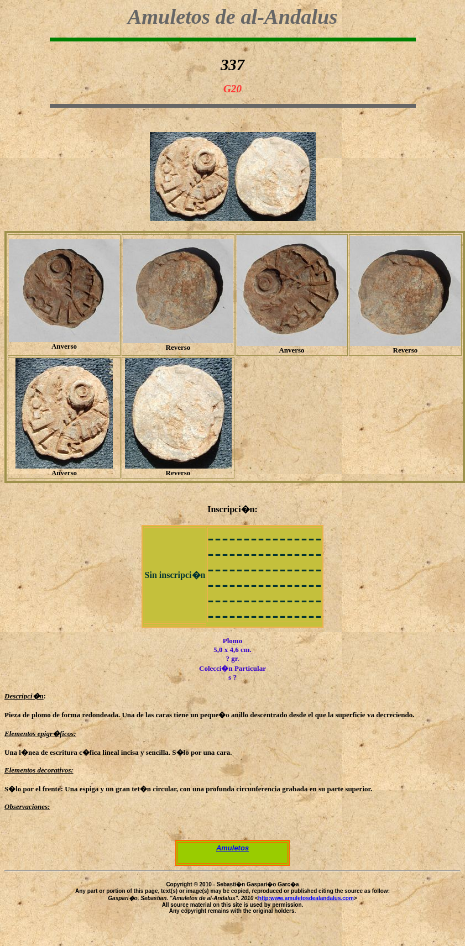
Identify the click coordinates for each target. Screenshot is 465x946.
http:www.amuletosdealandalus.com (306, 898)
